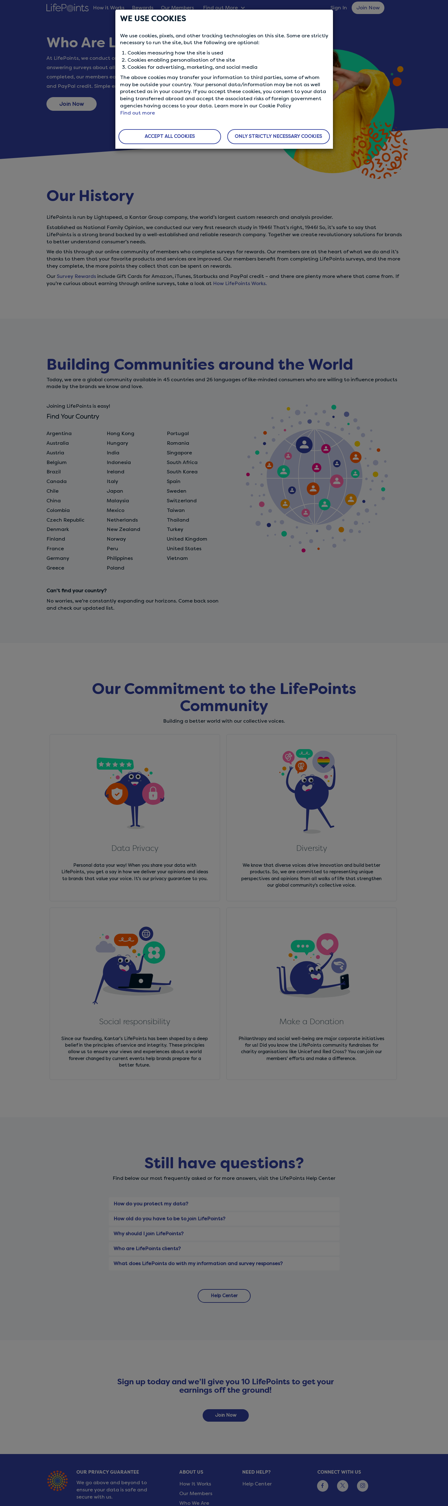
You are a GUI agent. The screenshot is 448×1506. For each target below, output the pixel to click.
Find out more (137, 113)
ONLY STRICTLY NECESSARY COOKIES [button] (278, 136)
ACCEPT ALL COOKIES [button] (170, 136)
